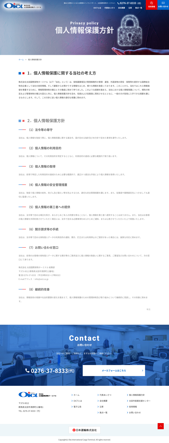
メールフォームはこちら (114, 370)
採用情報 (133, 406)
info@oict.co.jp (41, 280)
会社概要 (121, 7)
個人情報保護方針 (137, 394)
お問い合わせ (135, 412)
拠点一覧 (138, 7)
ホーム (21, 60)
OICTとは (97, 7)
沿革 (130, 7)
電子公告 (77, 406)
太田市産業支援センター (140, 400)
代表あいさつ (109, 7)
